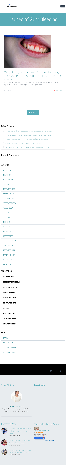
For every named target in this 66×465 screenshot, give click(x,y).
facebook (56, 371)
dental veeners (9, 303)
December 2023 (9, 189)
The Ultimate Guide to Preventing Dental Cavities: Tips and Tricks (20, 451)
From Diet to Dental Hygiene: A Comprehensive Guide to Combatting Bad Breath (28, 135)
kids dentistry (9, 313)
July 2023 (6, 213)
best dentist (8, 277)
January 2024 (8, 184)
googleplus (61, 371)
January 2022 (8, 246)
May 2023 (6, 222)
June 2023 (7, 217)
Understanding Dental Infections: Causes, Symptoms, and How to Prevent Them (28, 147)
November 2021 (9, 255)
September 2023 (9, 203)
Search (34, 112)
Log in (5, 338)
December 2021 (9, 250)
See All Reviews (49, 440)
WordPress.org (9, 352)
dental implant (9, 298)
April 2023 (7, 227)
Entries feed (8, 343)
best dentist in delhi (11, 282)
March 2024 (7, 175)
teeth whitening (10, 319)
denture (6, 308)
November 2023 (9, 194)
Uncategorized (8, 79)
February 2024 (8, 180)
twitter (51, 371)
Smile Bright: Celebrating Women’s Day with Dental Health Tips (23, 143)
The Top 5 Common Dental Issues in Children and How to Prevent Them (20, 431)
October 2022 (8, 236)
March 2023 (7, 231)
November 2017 (9, 264)
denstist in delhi (10, 287)
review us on (39, 438)
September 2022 (9, 241)
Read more (58, 90)
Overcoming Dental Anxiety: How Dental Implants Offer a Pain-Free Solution (27, 139)
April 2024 (7, 170)
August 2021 (8, 260)
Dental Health (9, 292)
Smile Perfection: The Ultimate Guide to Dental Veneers (19, 441)
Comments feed (9, 347)
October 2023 (8, 198)
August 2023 (8, 208)
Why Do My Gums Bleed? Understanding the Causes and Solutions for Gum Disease (33, 74)
